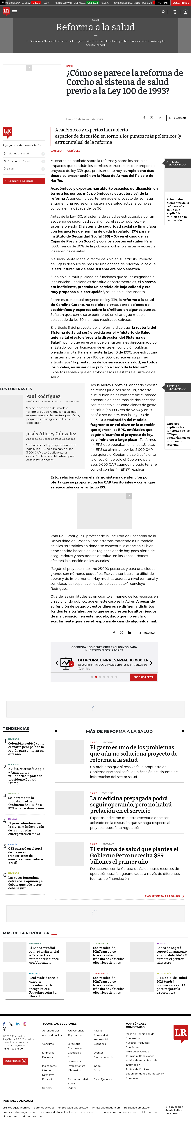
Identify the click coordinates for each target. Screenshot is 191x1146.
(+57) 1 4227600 (13, 1048)
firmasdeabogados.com (106, 1107)
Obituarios (74, 1070)
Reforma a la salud (95, 27)
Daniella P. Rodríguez (65, 150)
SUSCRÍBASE (180, 2)
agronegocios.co (44, 1107)
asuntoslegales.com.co (16, 1107)
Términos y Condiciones (140, 1055)
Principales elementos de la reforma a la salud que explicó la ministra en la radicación (178, 210)
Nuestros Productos (137, 1042)
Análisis (98, 1030)
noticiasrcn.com (128, 1112)
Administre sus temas (19, 180)
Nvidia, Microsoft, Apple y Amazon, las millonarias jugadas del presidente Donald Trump (26, 776)
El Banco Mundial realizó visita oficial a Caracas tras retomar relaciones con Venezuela (44, 955)
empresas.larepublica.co (73, 1107)
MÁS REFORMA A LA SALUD (162, 896)
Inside (97, 1065)
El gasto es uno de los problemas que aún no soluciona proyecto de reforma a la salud (134, 753)
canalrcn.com (88, 1112)
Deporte (34, 973)
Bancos (161, 943)
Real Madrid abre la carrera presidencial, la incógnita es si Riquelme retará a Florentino (43, 987)
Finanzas (47, 1057)
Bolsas (12, 819)
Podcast (47, 1079)
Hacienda (13, 739)
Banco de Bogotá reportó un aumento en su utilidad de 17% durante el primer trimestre (172, 955)
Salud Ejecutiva (103, 1079)
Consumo (48, 1043)
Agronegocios (50, 1030)
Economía (100, 1043)
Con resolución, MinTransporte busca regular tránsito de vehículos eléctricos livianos (108, 955)
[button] (55, 663)
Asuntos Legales (52, 1034)
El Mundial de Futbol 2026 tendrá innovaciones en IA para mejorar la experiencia (172, 985)
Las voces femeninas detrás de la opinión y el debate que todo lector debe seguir (26, 883)
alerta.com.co (11, 1116)
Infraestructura (76, 1065)
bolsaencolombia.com (137, 1107)
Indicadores (49, 1065)
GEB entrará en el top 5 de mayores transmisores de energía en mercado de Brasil (25, 856)
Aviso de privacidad (137, 1051)
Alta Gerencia (76, 1030)
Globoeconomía (103, 1057)
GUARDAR (177, 117)
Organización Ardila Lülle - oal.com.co (174, 1110)
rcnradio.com (108, 1112)
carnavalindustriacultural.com (58, 1112)
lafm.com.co (149, 1112)
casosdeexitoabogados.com (20, 1112)
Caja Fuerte (75, 1034)
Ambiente (13, 793)
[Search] (163, 12)
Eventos (98, 1052)
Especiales (74, 1052)
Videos (72, 1087)
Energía (12, 844)
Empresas (48, 1052)
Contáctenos (133, 1047)
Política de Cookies (137, 1069)
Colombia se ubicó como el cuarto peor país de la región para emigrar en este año (26, 749)
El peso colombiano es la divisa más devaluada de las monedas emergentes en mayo (26, 829)
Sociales (47, 1087)
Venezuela (35, 943)
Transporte (100, 943)
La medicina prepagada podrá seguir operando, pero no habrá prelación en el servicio (131, 804)
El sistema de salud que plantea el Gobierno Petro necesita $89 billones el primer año (134, 855)
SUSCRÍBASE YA (143, 677)
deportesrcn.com (33, 1116)
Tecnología (164, 973)
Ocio (97, 1070)
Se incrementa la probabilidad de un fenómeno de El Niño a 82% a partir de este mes (26, 803)
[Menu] (15, 11)
